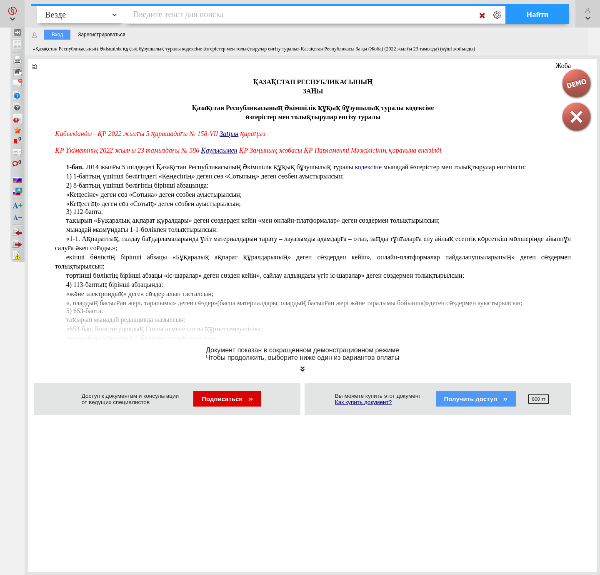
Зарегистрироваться (101, 35)
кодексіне (368, 167)
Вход (57, 35)
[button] (12, 14)
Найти (537, 14)
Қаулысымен (219, 150)
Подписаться (227, 398)
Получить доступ (476, 398)
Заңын (229, 133)
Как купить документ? (363, 402)
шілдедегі (296, 167)
